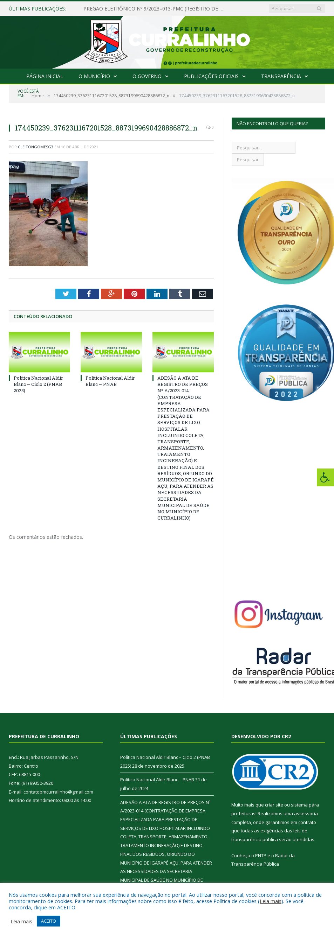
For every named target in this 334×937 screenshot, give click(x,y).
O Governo (147, 76)
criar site (274, 805)
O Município (94, 76)
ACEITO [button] (48, 921)
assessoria (306, 813)
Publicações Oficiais (211, 76)
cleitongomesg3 (35, 146)
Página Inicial (45, 76)
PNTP (260, 855)
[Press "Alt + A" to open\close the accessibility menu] (325, 477)
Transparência (280, 76)
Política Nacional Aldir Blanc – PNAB (110, 381)
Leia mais (270, 900)
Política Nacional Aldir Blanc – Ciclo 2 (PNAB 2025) (38, 384)
